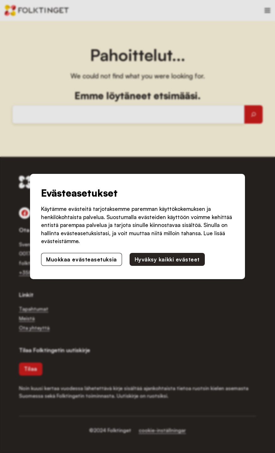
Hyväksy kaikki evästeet (167, 259)
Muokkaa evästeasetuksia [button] (81, 259)
